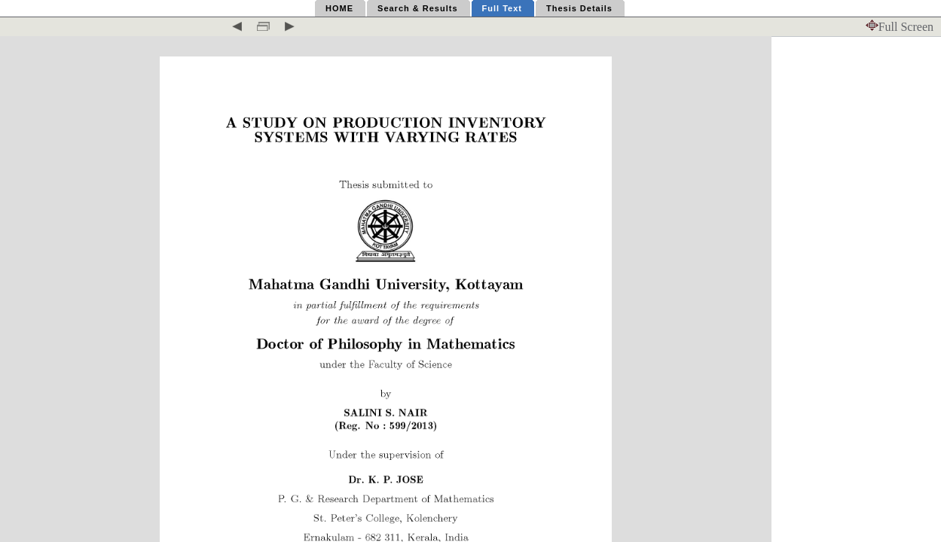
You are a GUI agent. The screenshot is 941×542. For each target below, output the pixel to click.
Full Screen (899, 26)
